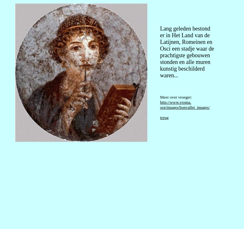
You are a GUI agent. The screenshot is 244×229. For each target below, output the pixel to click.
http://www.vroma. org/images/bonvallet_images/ (185, 105)
